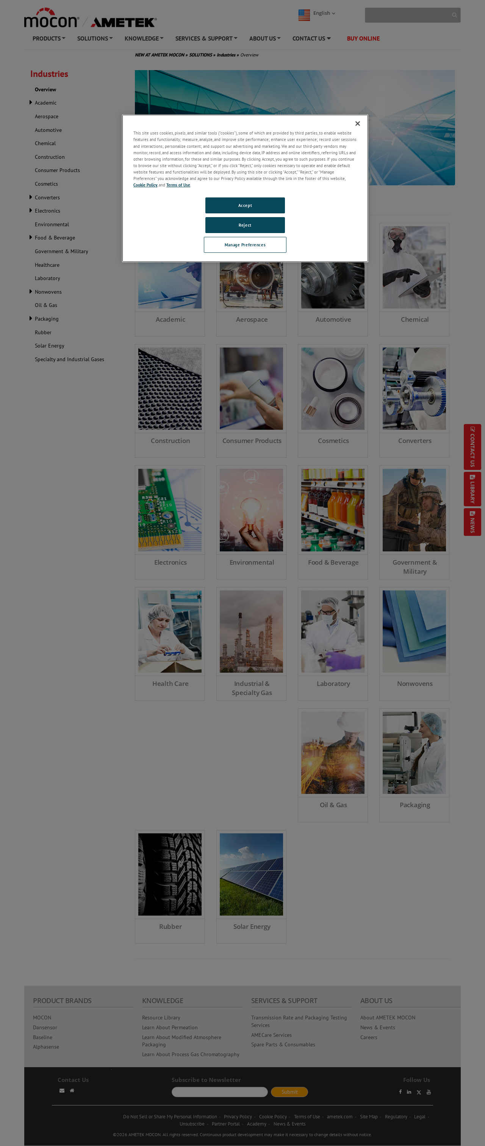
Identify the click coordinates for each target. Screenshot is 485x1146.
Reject (245, 225)
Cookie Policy (145, 185)
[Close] (357, 123)
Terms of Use (178, 185)
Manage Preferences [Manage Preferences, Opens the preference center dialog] (245, 244)
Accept (245, 205)
